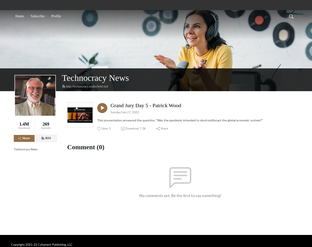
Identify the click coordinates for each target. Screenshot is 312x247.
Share (24, 138)
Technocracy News (95, 78)
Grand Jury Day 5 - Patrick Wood (146, 105)
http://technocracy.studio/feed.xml (85, 86)
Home (19, 16)
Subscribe (38, 16)
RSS (46, 138)
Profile (56, 16)
